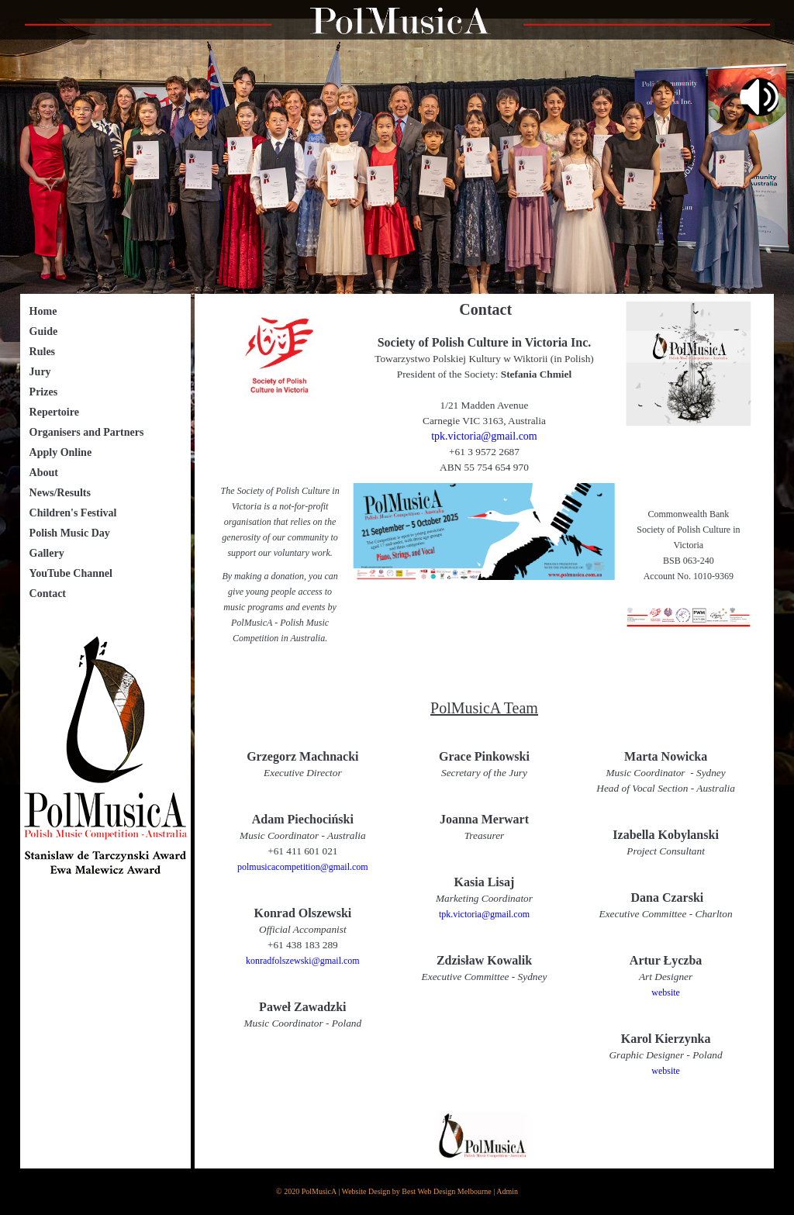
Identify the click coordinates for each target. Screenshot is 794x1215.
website (665, 992)
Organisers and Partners (86, 432)
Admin (507, 1191)
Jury (40, 372)
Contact (47, 593)
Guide (43, 331)
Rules (42, 351)
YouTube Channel (70, 573)
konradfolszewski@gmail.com (303, 960)
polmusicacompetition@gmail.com (302, 866)
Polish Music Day (69, 533)
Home (43, 311)
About (43, 472)
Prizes (43, 392)
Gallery (46, 553)
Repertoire (54, 412)
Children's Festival (73, 513)
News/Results (60, 493)
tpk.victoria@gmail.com (484, 436)
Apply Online (60, 452)
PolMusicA (319, 1191)
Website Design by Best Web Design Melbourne (417, 1191)
